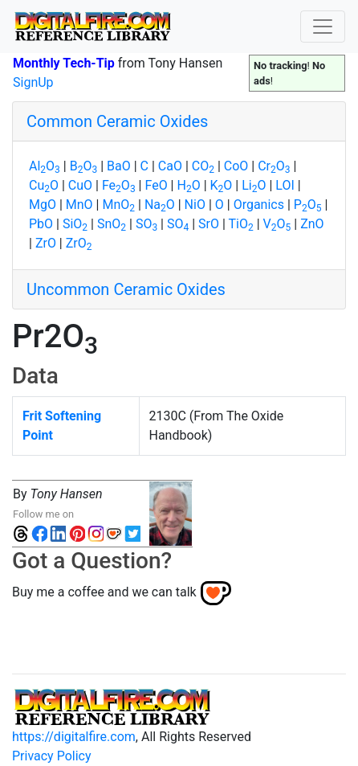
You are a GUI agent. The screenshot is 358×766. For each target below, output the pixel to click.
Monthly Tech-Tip (64, 63)
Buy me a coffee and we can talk (104, 592)
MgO (42, 204)
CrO (274, 166)
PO (308, 204)
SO (146, 223)
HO (188, 185)
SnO (111, 223)
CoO (236, 166)
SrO (208, 223)
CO (203, 166)
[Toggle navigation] (322, 26)
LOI (284, 185)
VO (277, 223)
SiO (75, 223)
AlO (44, 166)
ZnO (311, 223)
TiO (241, 223)
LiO (254, 185)
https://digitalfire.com (74, 736)
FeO (119, 185)
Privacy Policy (52, 756)
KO (221, 185)
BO (83, 166)
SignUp (33, 82)
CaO (170, 166)
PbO (41, 223)
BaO (119, 166)
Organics (259, 204)
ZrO (45, 243)
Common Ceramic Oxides (117, 121)
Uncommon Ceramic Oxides (126, 289)
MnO (79, 204)
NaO (159, 204)
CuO (44, 185)
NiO (195, 204)
